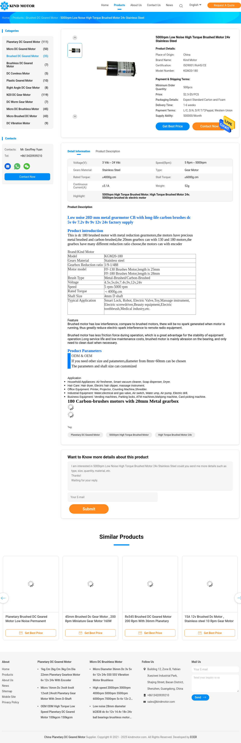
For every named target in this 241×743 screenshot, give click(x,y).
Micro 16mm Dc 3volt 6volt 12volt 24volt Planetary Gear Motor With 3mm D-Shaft (58, 693)
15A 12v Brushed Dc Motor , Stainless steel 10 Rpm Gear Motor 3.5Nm (209, 621)
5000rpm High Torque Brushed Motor (129, 435)
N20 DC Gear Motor (27, 95)
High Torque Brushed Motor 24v (175, 435)
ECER (193, 737)
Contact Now (27, 176)
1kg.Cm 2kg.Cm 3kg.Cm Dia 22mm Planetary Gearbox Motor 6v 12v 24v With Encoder (60, 675)
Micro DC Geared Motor (27, 49)
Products (7, 674)
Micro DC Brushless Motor (27, 109)
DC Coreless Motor (27, 73)
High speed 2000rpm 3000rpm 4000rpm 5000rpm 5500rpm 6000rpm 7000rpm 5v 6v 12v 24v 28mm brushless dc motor (113, 694)
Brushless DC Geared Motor (27, 65)
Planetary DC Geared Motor (27, 42)
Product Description (108, 151)
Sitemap (7, 691)
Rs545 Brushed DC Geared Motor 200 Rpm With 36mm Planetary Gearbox (148, 621)
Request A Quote (224, 5)
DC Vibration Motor (27, 123)
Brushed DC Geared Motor (27, 56)
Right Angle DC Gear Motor (27, 88)
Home (5, 669)
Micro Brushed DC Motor (27, 116)
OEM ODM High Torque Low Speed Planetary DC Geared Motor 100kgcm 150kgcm (58, 712)
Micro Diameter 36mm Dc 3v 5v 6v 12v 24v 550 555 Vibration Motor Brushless (112, 675)
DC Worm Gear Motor (27, 102)
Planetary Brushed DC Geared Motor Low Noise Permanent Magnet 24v (26, 621)
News (5, 685)
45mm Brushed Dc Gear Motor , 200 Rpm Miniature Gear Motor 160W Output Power (90, 621)
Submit (89, 509)
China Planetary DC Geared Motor (64, 737)
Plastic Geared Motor (27, 81)
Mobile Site (9, 696)
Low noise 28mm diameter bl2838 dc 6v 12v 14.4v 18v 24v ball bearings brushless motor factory (112, 712)
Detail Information (79, 151)
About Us (7, 680)
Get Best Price (173, 126)
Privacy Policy (10, 702)
